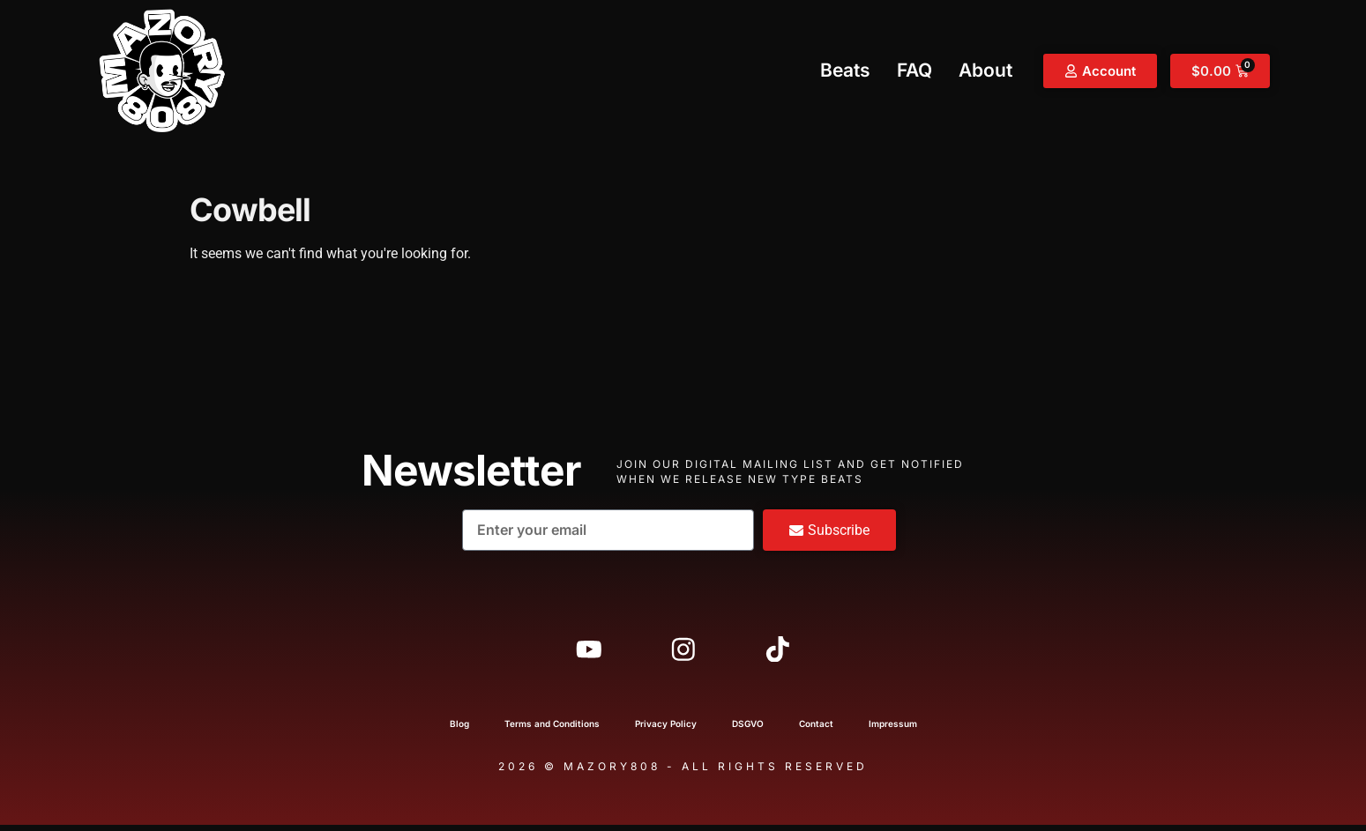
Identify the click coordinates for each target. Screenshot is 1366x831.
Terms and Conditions (552, 729)
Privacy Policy (666, 729)
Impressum (893, 729)
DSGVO (748, 729)
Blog (459, 729)
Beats (845, 70)
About (985, 70)
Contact (816, 729)
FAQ (914, 70)
